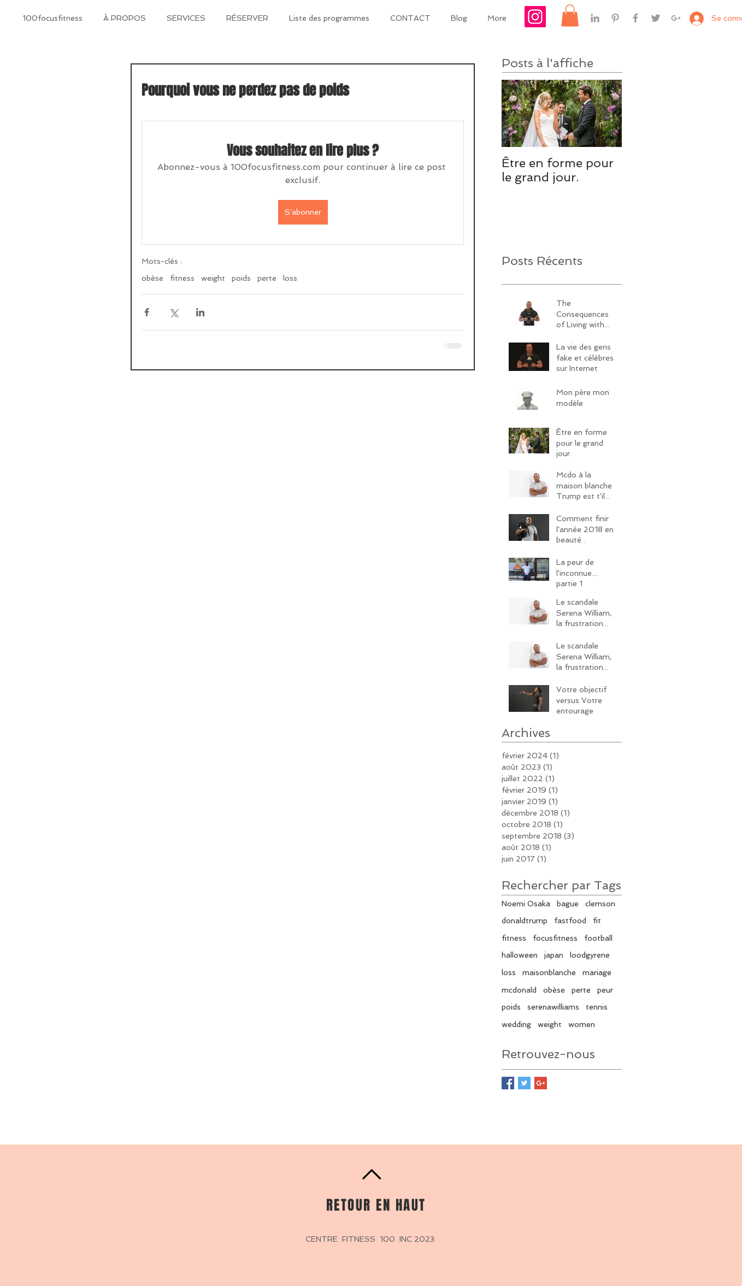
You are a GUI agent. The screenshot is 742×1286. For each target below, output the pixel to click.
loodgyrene (590, 955)
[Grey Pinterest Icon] (615, 18)
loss (290, 278)
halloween (520, 955)
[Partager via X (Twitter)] (173, 312)
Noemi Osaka (526, 903)
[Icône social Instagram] (535, 16)
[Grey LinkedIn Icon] (595, 18)
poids (241, 278)
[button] (570, 15)
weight (213, 278)
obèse (152, 278)
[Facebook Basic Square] (508, 1083)
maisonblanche (549, 972)
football (598, 938)
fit (597, 920)
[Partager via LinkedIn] (200, 312)
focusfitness (555, 938)
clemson (600, 903)
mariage (596, 972)
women (581, 1024)
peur (605, 990)
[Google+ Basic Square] (540, 1083)
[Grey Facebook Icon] (635, 18)
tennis (597, 1006)
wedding (516, 1024)
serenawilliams (553, 1006)
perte (266, 278)
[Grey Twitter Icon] (656, 18)
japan (553, 955)
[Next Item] (604, 113)
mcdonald (519, 990)
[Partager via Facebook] (147, 312)
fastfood (570, 920)
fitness (182, 278)
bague (568, 903)
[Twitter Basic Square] (524, 1083)
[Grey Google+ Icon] (676, 18)
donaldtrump (524, 920)
